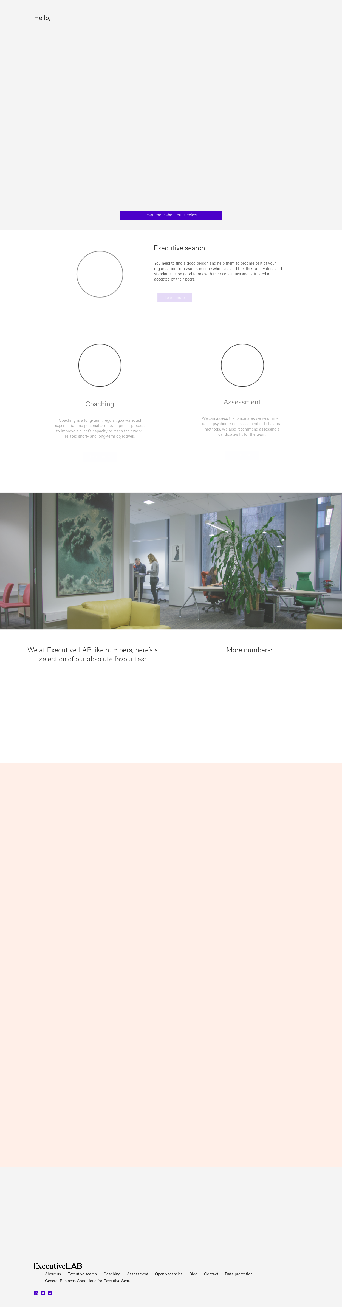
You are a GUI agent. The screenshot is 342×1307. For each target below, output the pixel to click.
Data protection (239, 1274)
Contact (211, 1274)
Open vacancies (169, 1274)
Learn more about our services (171, 215)
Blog (193, 1274)
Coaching (111, 1274)
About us (53, 1274)
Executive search (82, 1274)
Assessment (137, 1274)
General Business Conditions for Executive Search (89, 1281)
